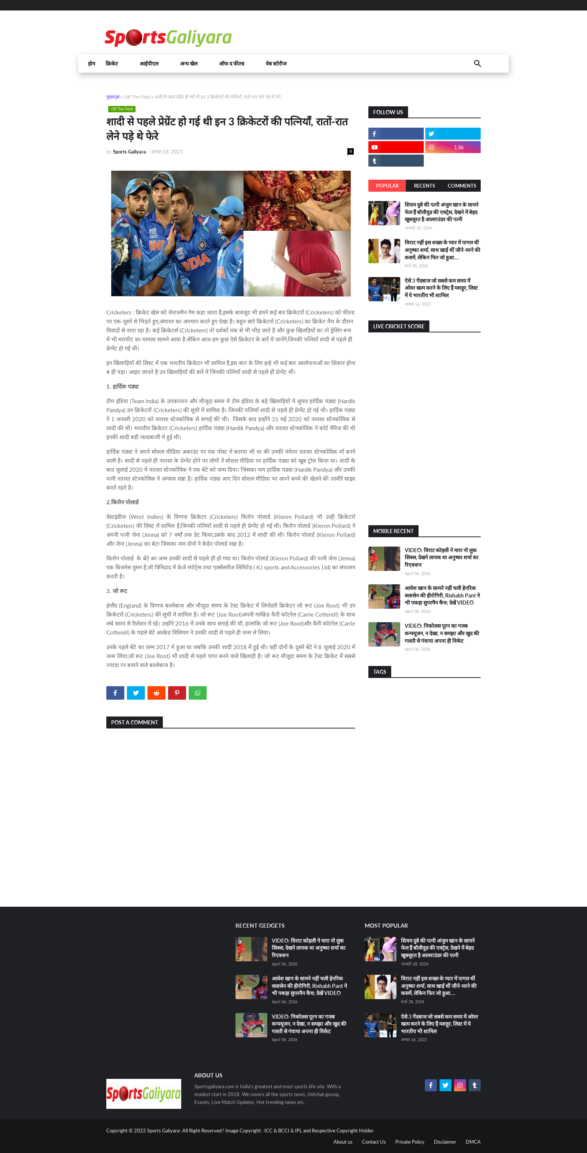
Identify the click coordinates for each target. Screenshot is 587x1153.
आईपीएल (149, 64)
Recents (424, 186)
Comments (462, 186)
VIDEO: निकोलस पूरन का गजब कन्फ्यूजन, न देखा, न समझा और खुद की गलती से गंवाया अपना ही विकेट (442, 633)
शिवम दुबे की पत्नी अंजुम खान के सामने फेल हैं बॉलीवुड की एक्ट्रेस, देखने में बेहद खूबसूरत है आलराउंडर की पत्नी (441, 211)
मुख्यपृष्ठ (112, 97)
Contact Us (374, 1142)
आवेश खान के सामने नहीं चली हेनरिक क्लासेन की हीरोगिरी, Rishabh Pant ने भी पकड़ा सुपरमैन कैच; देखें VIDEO (442, 595)
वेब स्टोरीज (276, 64)
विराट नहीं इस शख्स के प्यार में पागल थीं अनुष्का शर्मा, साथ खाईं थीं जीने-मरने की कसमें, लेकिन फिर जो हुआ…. (442, 249)
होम (91, 64)
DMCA (473, 1142)
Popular (387, 186)
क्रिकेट (112, 64)
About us (343, 1142)
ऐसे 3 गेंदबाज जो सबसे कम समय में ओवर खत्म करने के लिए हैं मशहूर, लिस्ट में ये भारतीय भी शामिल (441, 287)
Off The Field (137, 97)
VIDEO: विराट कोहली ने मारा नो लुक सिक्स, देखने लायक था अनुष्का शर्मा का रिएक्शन (441, 557)
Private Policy (410, 1142)
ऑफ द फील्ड (231, 64)
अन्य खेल (188, 64)
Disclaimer (445, 1142)
